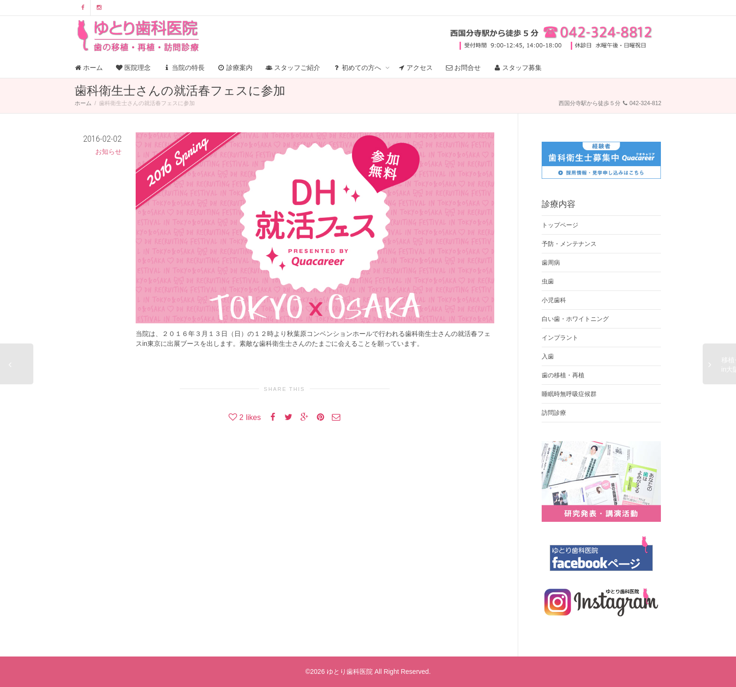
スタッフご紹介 (293, 67)
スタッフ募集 (518, 67)
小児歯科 (554, 300)
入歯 (548, 356)
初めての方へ (358, 67)
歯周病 (551, 262)
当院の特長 (184, 67)
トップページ (560, 225)
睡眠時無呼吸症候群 (569, 393)
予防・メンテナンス (569, 243)
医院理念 (133, 67)
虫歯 (548, 281)
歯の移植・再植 (563, 375)
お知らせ (108, 151)
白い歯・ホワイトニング (575, 318)
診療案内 (235, 67)
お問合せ (463, 67)
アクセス (416, 67)
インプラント (560, 337)
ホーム (89, 67)
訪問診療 (554, 412)
